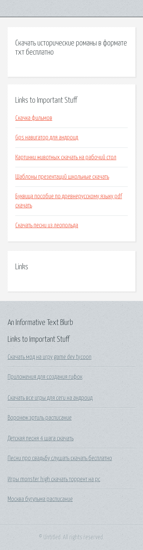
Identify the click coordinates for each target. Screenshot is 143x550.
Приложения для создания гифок (45, 377)
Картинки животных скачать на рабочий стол (65, 157)
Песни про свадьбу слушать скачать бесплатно (60, 458)
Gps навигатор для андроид (46, 137)
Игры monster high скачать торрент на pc (54, 479)
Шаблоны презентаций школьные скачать (62, 177)
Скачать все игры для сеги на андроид (50, 398)
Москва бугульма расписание (40, 499)
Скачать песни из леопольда (46, 225)
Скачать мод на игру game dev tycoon (50, 357)
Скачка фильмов (33, 118)
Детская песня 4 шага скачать (41, 438)
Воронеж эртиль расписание (40, 418)
